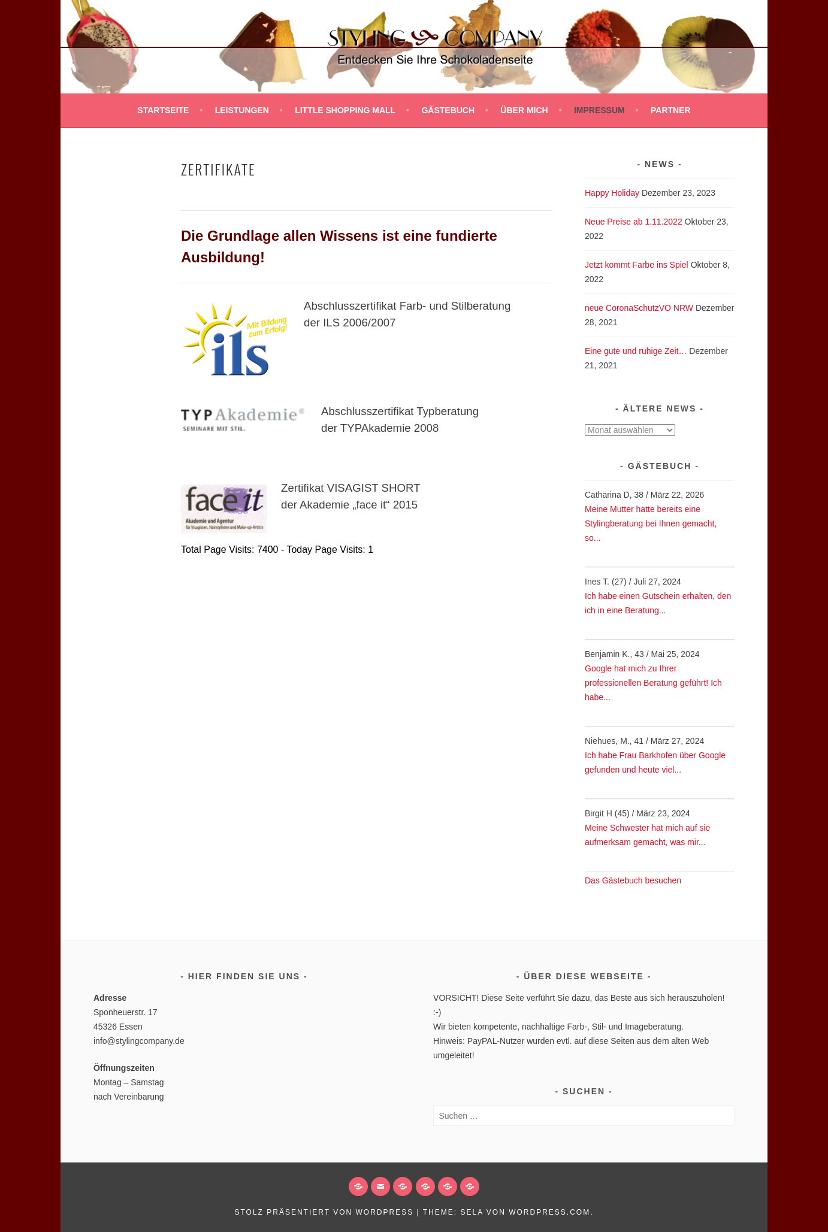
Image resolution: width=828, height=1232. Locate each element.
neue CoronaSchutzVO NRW (639, 308)
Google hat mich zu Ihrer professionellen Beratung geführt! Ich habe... (653, 683)
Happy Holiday (612, 193)
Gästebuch (448, 110)
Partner (671, 110)
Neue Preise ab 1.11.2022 (633, 221)
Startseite (163, 110)
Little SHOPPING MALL (345, 110)
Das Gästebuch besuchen (633, 880)
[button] (425, 1186)
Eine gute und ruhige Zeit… (636, 351)
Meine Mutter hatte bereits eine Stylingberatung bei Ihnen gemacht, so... (651, 523)
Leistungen (242, 110)
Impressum (599, 110)
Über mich (524, 110)
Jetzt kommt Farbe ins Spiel (636, 265)
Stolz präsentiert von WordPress (323, 1212)
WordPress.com (549, 1212)
